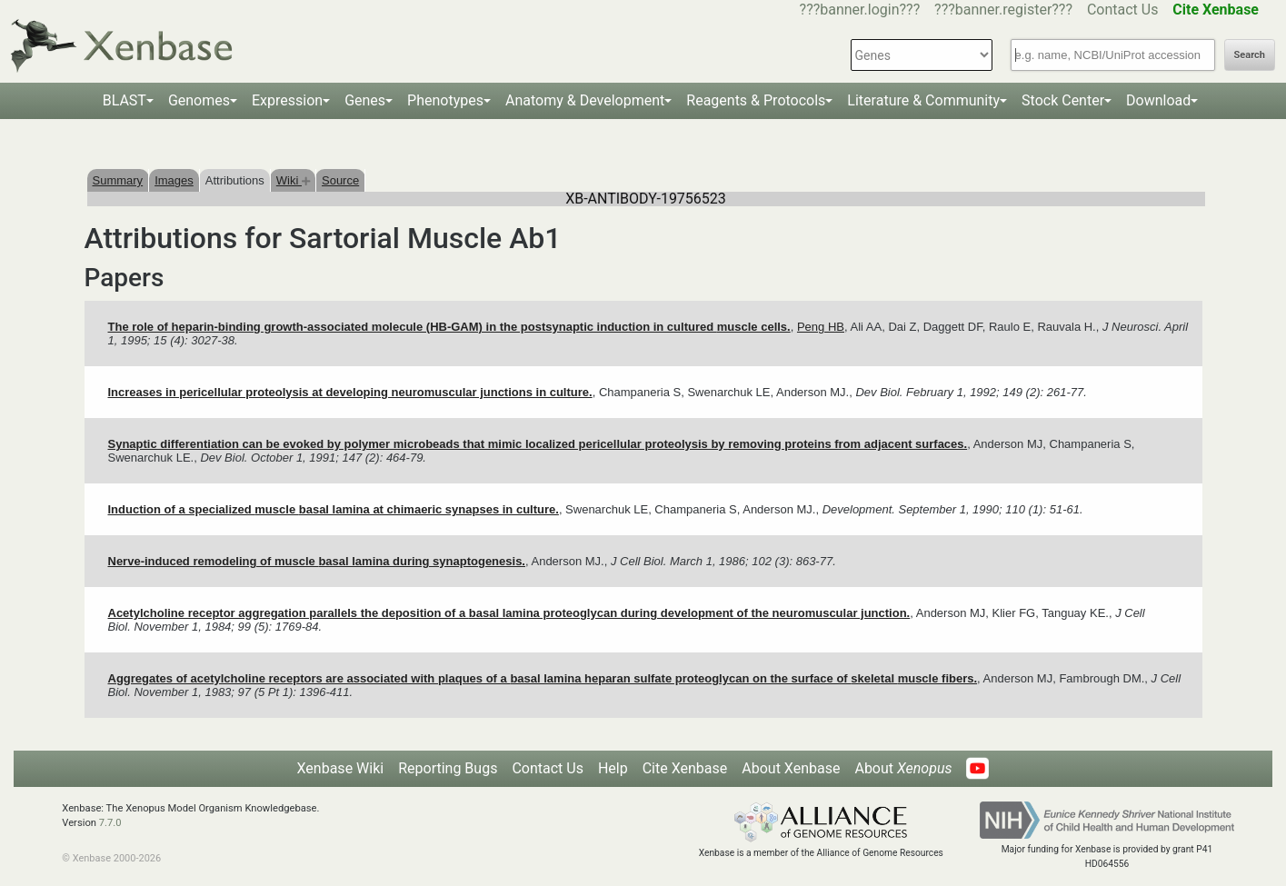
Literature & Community (923, 100)
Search (1249, 55)
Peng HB (820, 326)
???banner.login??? (860, 9)
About (903, 768)
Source (340, 180)
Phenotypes (445, 100)
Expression (287, 100)
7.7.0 (110, 823)
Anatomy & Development (584, 100)
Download (1158, 100)
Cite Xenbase (685, 768)
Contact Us (1123, 9)
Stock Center (1063, 100)
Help (613, 768)
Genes (364, 100)
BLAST (124, 100)
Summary (118, 180)
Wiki (293, 180)
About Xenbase (791, 768)
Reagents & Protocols (755, 100)
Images (174, 180)
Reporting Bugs (447, 768)
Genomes (199, 100)
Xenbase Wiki (340, 768)
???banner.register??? (1003, 9)
